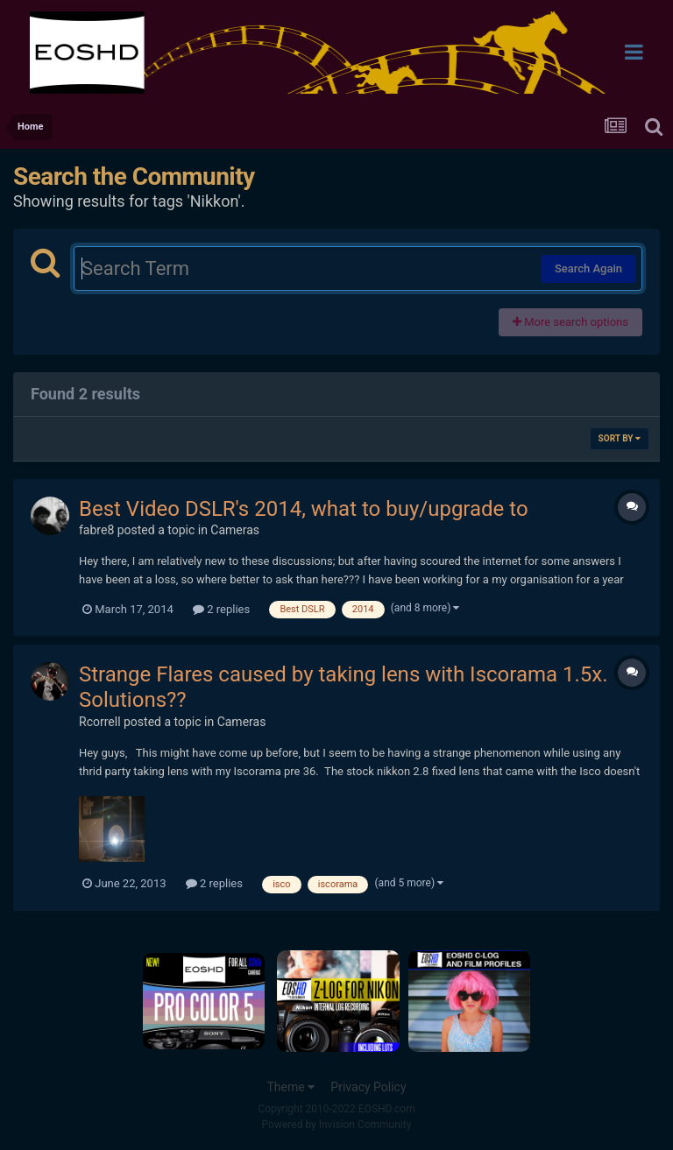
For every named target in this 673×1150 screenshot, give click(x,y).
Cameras (234, 530)
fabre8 (96, 530)
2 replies (221, 609)
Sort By (620, 438)
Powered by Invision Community (337, 1124)
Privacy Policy (368, 1087)
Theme (290, 1087)
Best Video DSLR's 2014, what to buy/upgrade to (303, 509)
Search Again (588, 268)
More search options (570, 321)
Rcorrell (100, 722)
